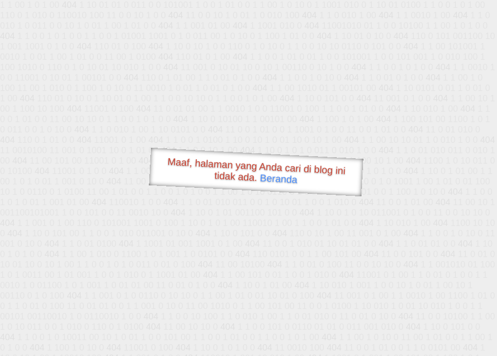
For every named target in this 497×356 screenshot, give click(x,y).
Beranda (279, 178)
